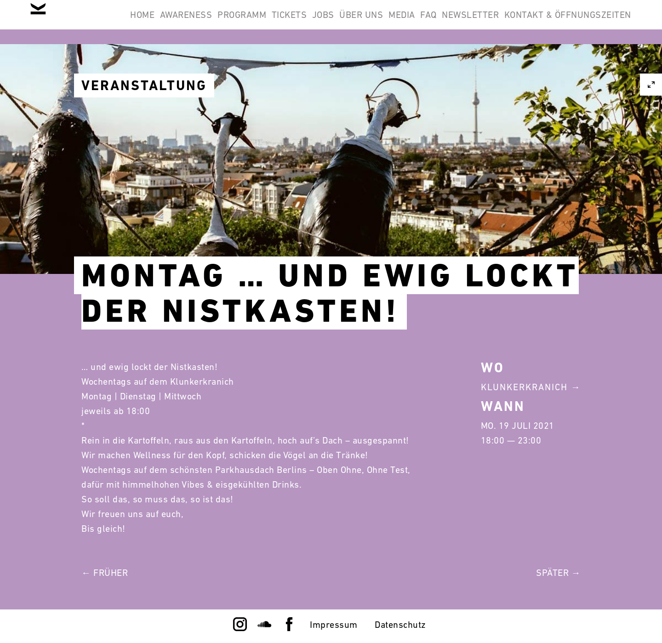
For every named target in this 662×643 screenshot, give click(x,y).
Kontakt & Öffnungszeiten (561, 66)
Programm (297, 22)
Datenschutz (400, 625)
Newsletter (596, 22)
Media (504, 22)
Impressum (334, 625)
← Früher (104, 573)
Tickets (356, 22)
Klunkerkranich (524, 387)
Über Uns (452, 22)
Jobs (402, 22)
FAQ (543, 22)
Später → (558, 573)
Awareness (229, 22)
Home (173, 22)
